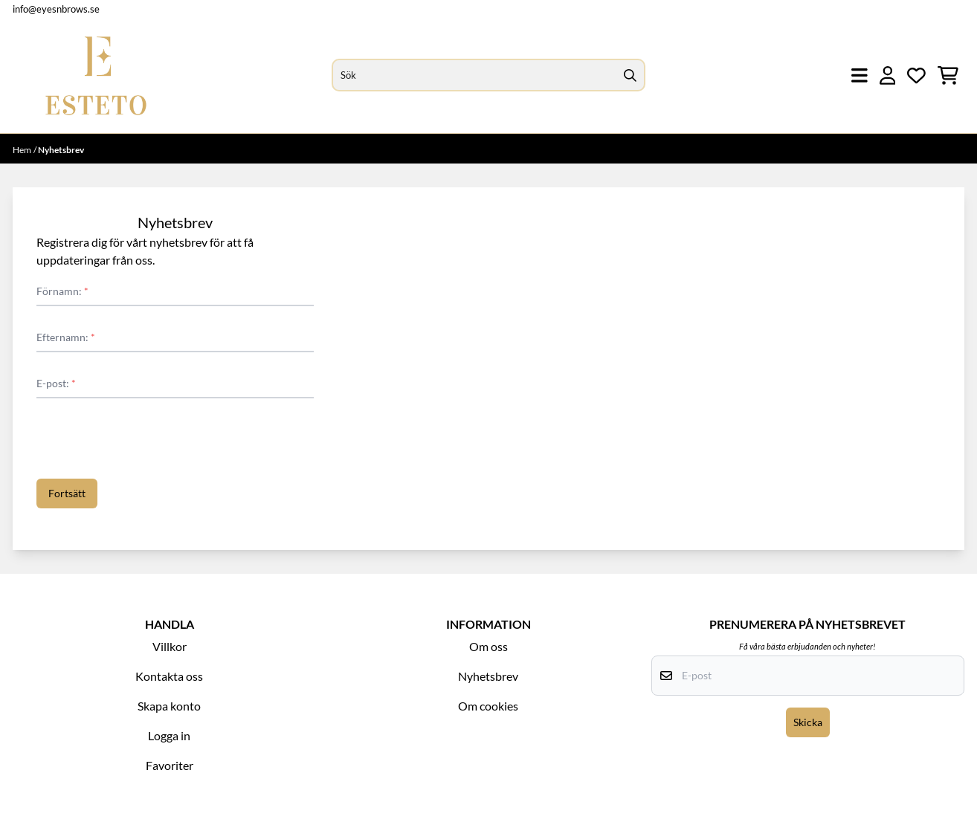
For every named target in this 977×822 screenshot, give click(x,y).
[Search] (630, 75)
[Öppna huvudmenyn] (859, 75)
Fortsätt (67, 493)
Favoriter (169, 765)
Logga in (169, 735)
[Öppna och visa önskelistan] (916, 75)
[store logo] (96, 75)
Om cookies (488, 706)
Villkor (169, 646)
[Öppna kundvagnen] (948, 75)
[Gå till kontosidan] (888, 75)
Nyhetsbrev (488, 676)
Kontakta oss (169, 676)
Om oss (488, 646)
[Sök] (488, 75)
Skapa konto (169, 706)
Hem (22, 149)
